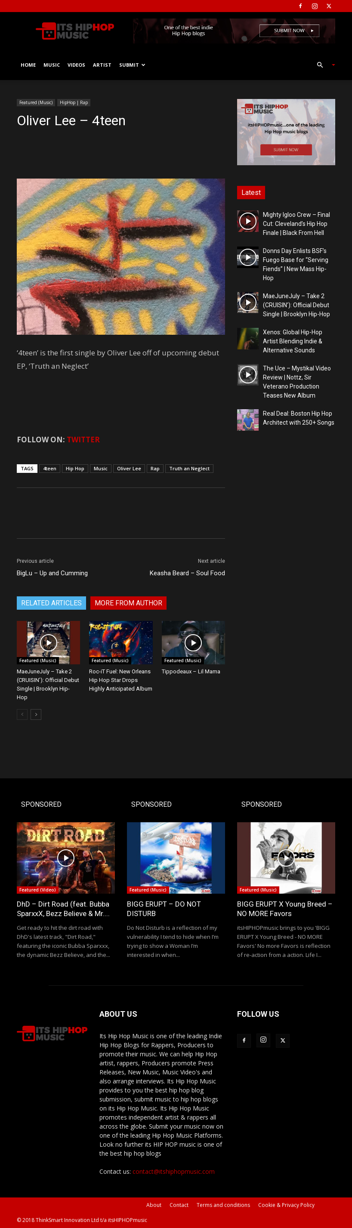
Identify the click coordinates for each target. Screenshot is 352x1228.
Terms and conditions (223, 1205)
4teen (49, 468)
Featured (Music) (35, 102)
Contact (179, 1205)
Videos (76, 65)
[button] (322, 65)
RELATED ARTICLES (51, 603)
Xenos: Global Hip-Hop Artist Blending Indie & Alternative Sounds (292, 341)
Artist (102, 65)
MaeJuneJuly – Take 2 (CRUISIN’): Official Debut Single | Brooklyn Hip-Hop (296, 305)
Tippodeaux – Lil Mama (191, 671)
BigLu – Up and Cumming (52, 573)
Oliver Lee (129, 468)
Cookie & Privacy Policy (286, 1205)
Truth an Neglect (189, 468)
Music (51, 65)
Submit (132, 65)
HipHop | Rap (74, 102)
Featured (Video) (37, 890)
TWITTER (83, 439)
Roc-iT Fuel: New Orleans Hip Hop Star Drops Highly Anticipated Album (120, 680)
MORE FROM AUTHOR (128, 603)
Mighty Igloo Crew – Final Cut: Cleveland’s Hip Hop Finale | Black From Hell (296, 223)
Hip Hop (75, 468)
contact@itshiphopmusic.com (174, 1171)
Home (28, 65)
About (153, 1205)
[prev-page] (22, 714)
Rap (155, 468)
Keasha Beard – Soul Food (187, 573)
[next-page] (36, 714)
